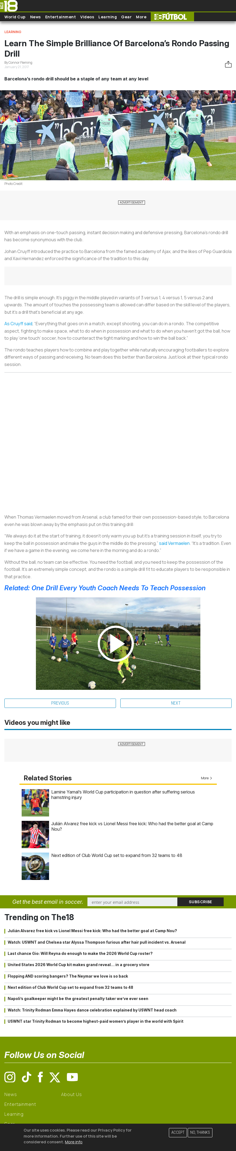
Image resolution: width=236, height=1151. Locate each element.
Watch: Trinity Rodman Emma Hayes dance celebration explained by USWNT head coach (92, 1010)
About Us (71, 1094)
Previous (60, 703)
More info (74, 1141)
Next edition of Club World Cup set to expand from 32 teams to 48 (116, 855)
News (35, 16)
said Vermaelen (174, 543)
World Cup (15, 16)
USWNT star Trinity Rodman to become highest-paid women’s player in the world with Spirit (95, 1021)
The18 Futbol (172, 16)
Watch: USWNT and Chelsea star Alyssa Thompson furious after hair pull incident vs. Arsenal (97, 942)
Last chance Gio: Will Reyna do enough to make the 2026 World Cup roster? (80, 953)
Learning (107, 16)
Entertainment (60, 16)
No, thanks (200, 1132)
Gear (126, 16)
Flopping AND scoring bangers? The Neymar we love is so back (68, 976)
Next (176, 703)
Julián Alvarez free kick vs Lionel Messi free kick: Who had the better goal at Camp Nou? (92, 931)
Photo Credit (13, 183)
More (141, 16)
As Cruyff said (18, 324)
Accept (177, 1132)
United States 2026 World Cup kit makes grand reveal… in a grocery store (78, 965)
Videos (87, 16)
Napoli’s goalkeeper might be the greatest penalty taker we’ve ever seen (78, 998)
